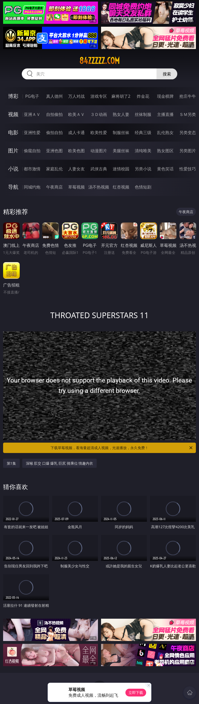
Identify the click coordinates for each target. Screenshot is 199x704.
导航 (13, 186)
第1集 (11, 463)
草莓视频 (76, 187)
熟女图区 (165, 151)
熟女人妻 (121, 114)
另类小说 (143, 169)
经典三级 (143, 132)
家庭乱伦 (54, 169)
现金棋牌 (165, 96)
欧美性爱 (98, 132)
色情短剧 (143, 187)
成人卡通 (76, 132)
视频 (13, 114)
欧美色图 (76, 151)
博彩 (13, 96)
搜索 (167, 74)
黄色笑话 (165, 169)
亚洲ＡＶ (32, 114)
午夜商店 (54, 187)
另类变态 (187, 132)
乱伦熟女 (165, 132)
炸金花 (143, 96)
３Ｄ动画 (98, 114)
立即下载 (136, 692)
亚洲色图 (54, 151)
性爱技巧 (187, 169)
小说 (13, 168)
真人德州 (54, 96)
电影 (13, 132)
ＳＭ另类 (187, 114)
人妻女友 (76, 169)
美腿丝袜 (121, 151)
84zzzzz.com (99, 60)
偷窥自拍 (32, 151)
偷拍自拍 (54, 132)
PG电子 (32, 96)
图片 (13, 150)
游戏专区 (98, 96)
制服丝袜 (121, 132)
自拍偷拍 (54, 114)
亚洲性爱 (32, 132)
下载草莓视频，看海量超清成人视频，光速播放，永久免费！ (122, 448)
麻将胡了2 (120, 96)
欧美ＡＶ (76, 114)
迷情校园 (121, 169)
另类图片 (187, 151)
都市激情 (32, 169)
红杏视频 (121, 187)
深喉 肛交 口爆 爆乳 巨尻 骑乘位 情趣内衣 (59, 463)
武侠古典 (98, 169)
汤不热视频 (98, 187)
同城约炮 (32, 187)
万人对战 (76, 96)
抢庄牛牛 (187, 96)
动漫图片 (98, 151)
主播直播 (165, 114)
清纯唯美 (143, 151)
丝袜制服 (143, 114)
